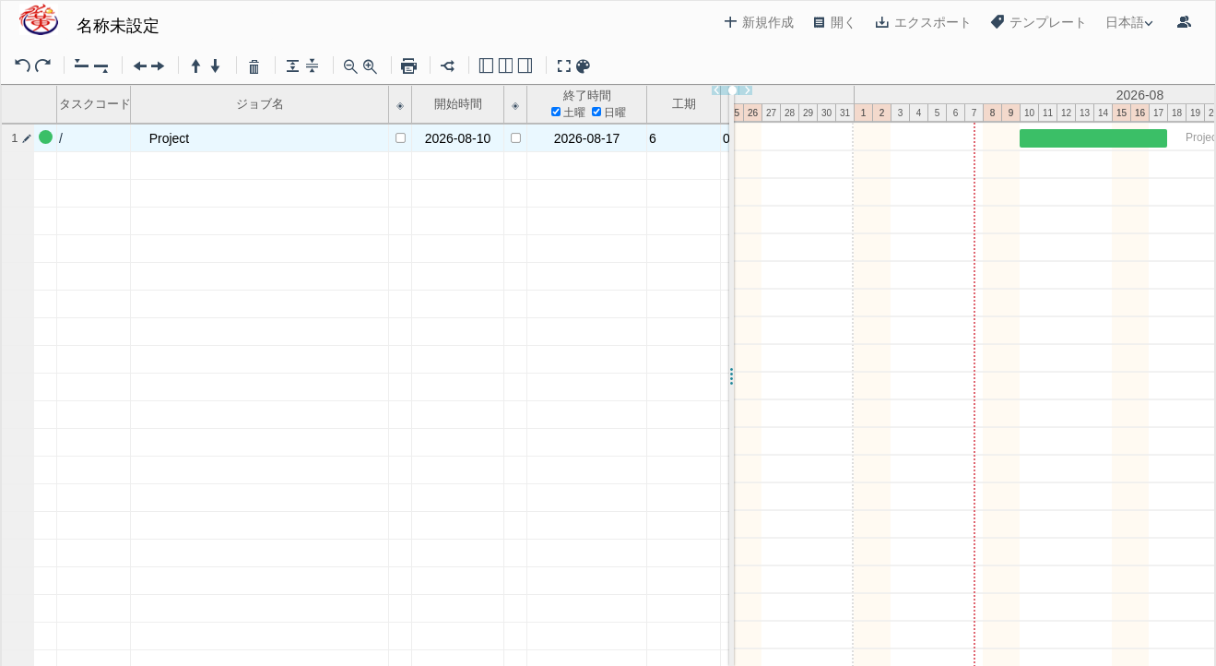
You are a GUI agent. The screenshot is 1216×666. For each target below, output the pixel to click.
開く (834, 22)
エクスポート (923, 22)
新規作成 (758, 22)
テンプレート (1038, 22)
